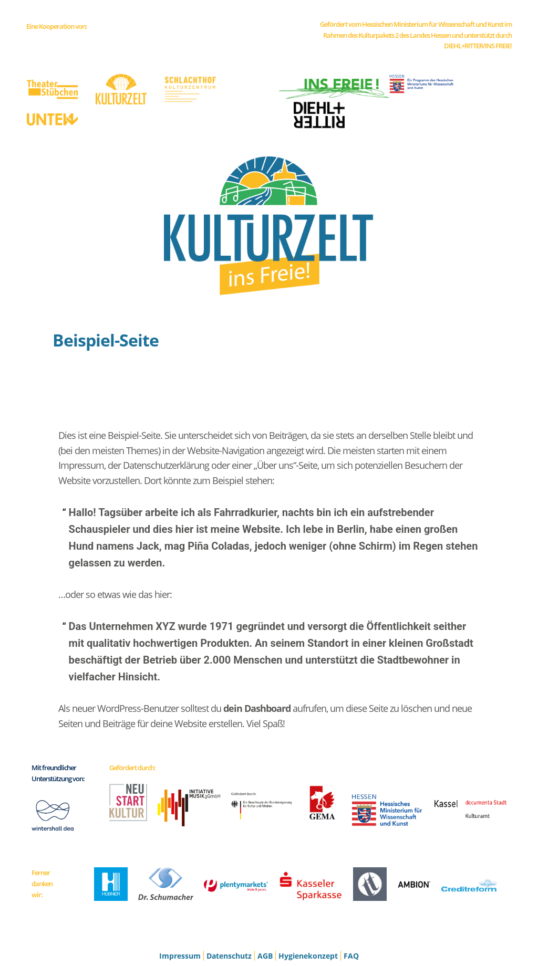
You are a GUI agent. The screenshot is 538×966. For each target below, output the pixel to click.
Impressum (180, 921)
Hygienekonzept (308, 921)
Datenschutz (229, 921)
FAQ (351, 921)
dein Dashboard (257, 673)
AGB (265, 921)
